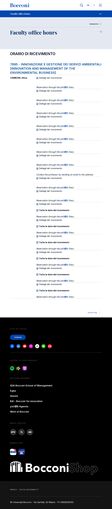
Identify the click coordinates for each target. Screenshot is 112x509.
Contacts (18, 337)
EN (88, 5)
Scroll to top (94, 312)
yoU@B (64, 87)
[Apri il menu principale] (100, 5)
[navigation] (56, 13)
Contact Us (95, 24)
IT (94, 5)
